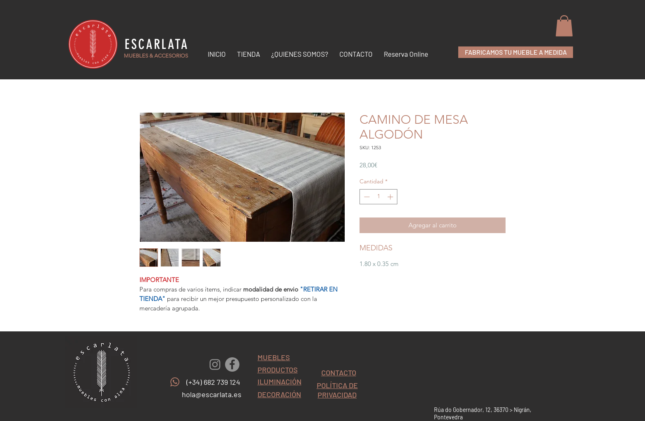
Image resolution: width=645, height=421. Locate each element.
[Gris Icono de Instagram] (215, 364)
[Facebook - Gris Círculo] (232, 364)
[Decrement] (366, 197)
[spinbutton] (378, 197)
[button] (564, 25)
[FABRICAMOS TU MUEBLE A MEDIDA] (515, 52)
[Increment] (391, 197)
